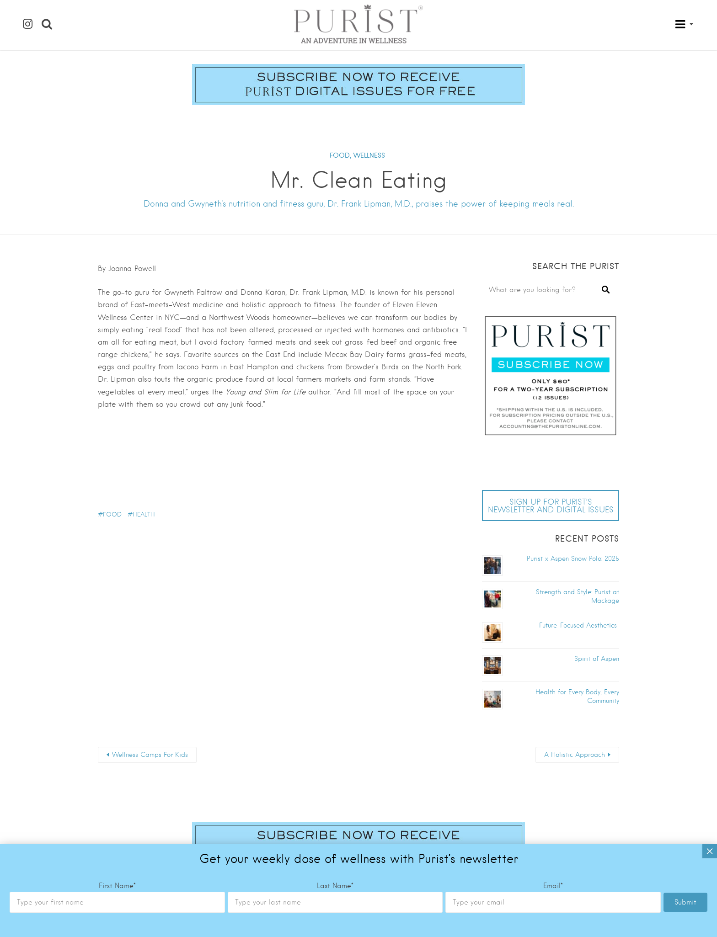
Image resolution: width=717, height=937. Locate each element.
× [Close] (710, 569)
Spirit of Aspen (596, 658)
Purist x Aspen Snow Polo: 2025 (573, 558)
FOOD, (340, 155)
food (112, 514)
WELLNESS (369, 155)
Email (553, 604)
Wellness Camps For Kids (150, 754)
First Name (117, 604)
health (144, 514)
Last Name (335, 604)
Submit (685, 620)
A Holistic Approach (574, 754)
